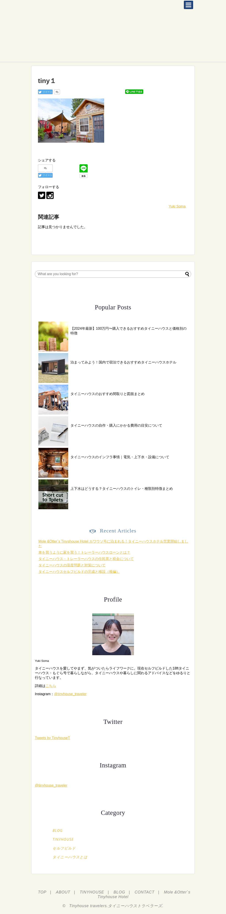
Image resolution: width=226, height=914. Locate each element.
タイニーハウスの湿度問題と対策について (71, 565)
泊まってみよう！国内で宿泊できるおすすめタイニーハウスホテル (123, 362)
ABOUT (63, 892)
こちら (50, 686)
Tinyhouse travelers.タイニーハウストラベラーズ (115, 906)
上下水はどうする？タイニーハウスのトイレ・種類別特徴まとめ (121, 488)
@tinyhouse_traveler (70, 694)
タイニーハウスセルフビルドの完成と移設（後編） (79, 571)
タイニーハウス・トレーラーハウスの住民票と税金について (86, 559)
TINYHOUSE (63, 839)
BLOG (58, 830)
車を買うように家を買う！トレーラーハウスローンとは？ (84, 552)
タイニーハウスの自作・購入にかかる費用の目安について (116, 425)
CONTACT (144, 892)
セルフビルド (64, 848)
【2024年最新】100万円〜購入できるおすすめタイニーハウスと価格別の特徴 (128, 331)
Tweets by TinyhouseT (52, 738)
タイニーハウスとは (70, 857)
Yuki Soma (177, 206)
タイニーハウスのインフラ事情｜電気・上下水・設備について (119, 457)
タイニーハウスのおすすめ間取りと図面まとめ (107, 394)
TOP (42, 892)
